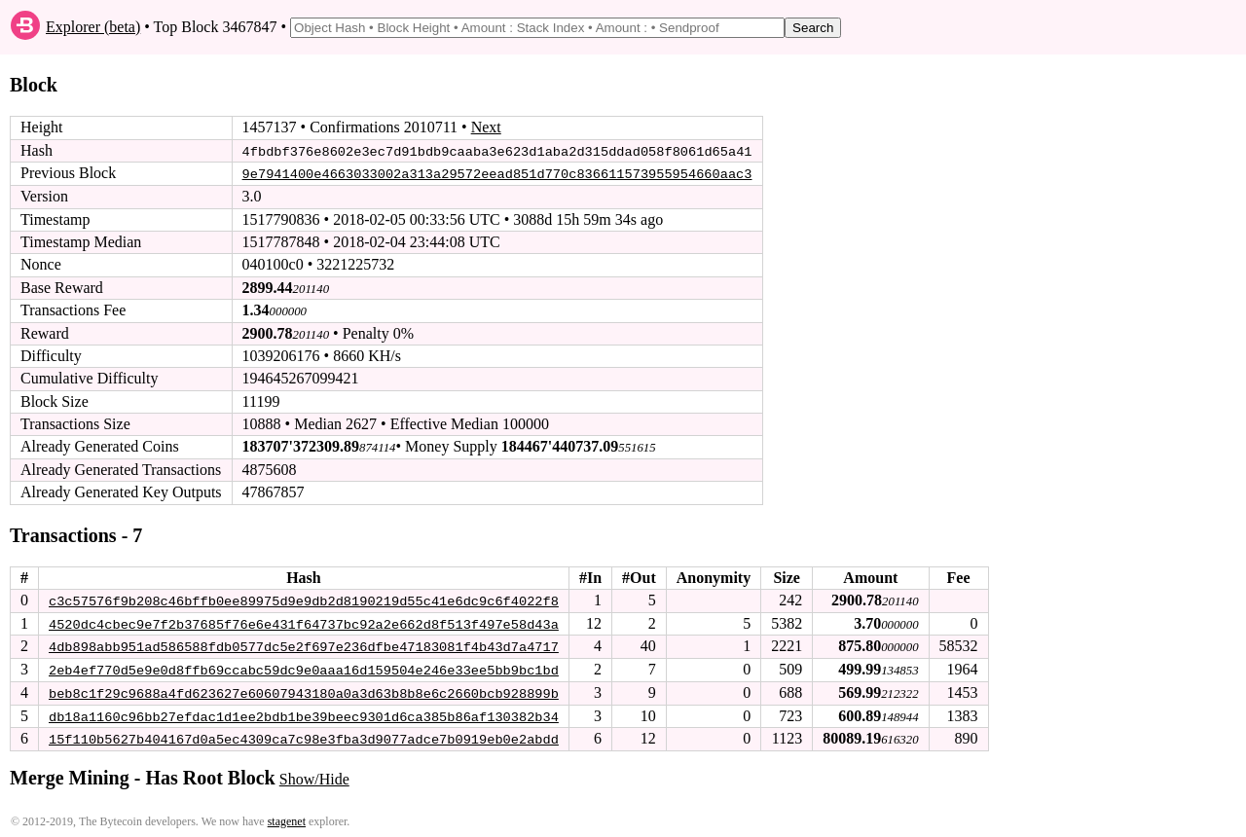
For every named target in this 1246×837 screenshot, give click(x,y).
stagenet (287, 818)
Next (486, 127)
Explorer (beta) (93, 26)
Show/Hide (314, 776)
